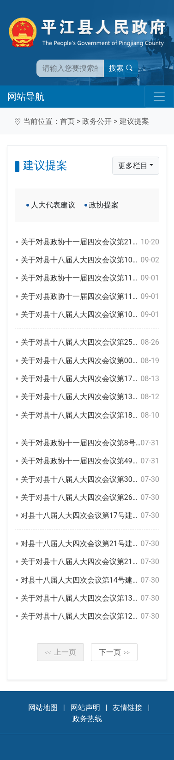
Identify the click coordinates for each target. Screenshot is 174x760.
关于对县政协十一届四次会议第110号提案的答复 (90, 296)
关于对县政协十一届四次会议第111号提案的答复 (90, 278)
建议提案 (134, 121)
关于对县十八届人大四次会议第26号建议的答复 (90, 497)
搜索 (121, 68)
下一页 (114, 652)
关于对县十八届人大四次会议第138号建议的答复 (90, 396)
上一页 (60, 652)
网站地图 (43, 707)
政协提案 (104, 205)
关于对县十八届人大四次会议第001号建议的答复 (90, 360)
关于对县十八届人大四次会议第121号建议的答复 (90, 616)
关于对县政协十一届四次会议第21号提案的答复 (90, 242)
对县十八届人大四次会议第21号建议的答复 (90, 543)
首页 (67, 121)
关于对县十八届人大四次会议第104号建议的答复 (90, 314)
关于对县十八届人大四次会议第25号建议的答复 (90, 342)
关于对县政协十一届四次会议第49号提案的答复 (90, 461)
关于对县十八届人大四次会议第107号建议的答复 (90, 260)
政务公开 (97, 121)
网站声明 (85, 707)
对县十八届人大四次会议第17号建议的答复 (90, 515)
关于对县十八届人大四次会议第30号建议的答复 (90, 479)
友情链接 (127, 707)
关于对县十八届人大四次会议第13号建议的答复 (90, 598)
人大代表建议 (53, 205)
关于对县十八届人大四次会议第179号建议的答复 (90, 378)
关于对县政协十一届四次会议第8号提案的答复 (90, 443)
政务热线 (87, 718)
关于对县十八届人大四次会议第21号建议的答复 (90, 561)
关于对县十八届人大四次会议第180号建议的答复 (90, 415)
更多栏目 (133, 165)
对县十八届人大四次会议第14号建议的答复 (90, 580)
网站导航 (25, 96)
